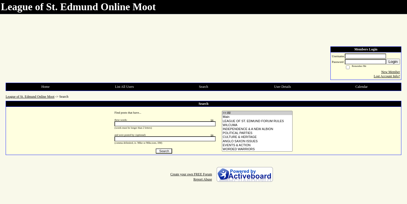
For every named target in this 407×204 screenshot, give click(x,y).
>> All (257, 113)
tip (212, 119)
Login (393, 62)
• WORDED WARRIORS (257, 149)
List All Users (124, 87)
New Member (390, 72)
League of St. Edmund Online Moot (30, 97)
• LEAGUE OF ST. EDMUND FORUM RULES (257, 121)
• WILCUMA (257, 125)
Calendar (362, 87)
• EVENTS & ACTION (257, 145)
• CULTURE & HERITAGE (257, 137)
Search (203, 87)
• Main (257, 117)
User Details (282, 87)
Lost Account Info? (387, 76)
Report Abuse (202, 179)
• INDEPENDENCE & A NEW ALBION (257, 129)
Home (45, 87)
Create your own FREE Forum (191, 174)
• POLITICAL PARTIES (257, 133)
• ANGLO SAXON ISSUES (257, 141)
